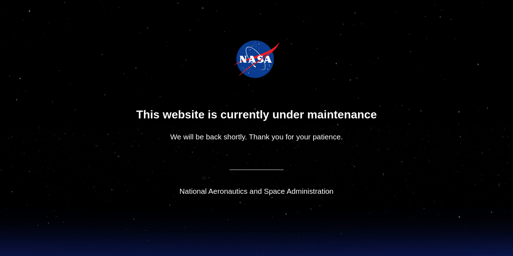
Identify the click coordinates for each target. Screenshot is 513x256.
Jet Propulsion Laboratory (262, 49)
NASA (239, 59)
